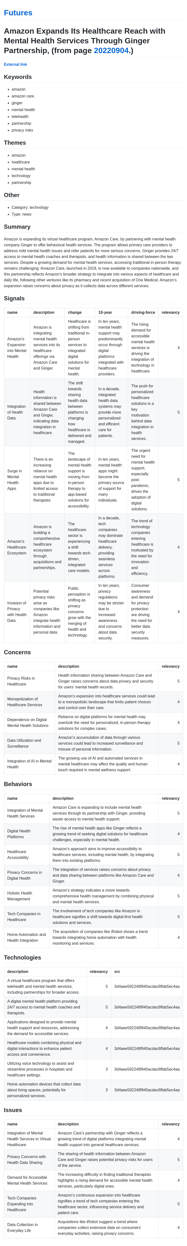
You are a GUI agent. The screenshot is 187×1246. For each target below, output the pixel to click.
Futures (18, 12)
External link (15, 64)
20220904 (111, 50)
